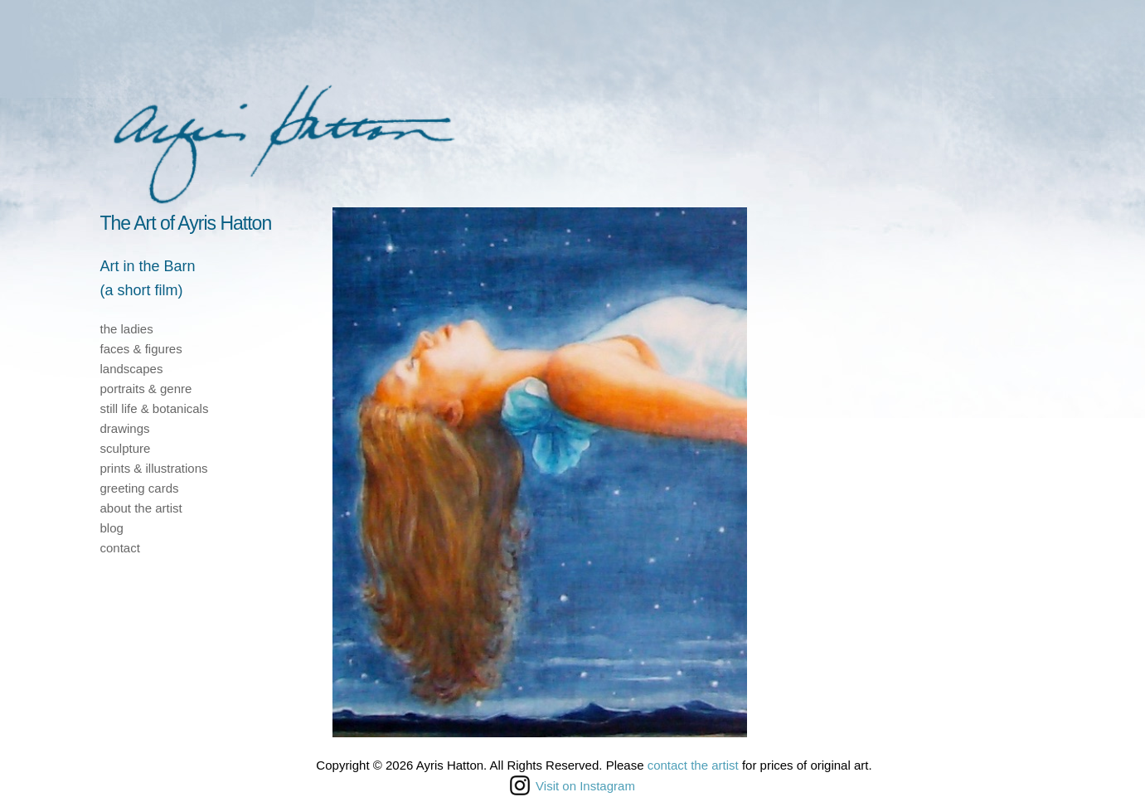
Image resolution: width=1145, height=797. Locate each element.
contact (120, 548)
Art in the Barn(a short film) (148, 278)
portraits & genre (146, 388)
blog (112, 528)
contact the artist (693, 765)
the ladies (126, 329)
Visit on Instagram (572, 785)
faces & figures (141, 349)
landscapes (131, 369)
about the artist (141, 508)
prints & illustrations (154, 468)
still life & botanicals (154, 408)
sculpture (125, 448)
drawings (125, 428)
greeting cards (139, 488)
